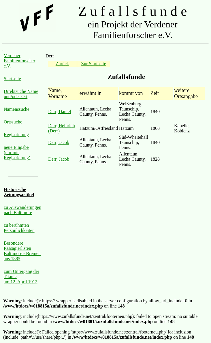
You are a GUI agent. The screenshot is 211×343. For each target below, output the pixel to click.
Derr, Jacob (58, 142)
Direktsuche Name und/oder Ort (21, 94)
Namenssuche (16, 109)
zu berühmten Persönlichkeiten (19, 228)
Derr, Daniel (59, 111)
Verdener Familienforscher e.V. (19, 60)
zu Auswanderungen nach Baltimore (22, 210)
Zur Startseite (93, 63)
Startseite (12, 78)
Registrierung (16, 134)
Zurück (62, 63)
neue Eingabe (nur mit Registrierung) (17, 152)
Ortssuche (13, 121)
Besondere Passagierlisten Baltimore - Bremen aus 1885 (22, 251)
